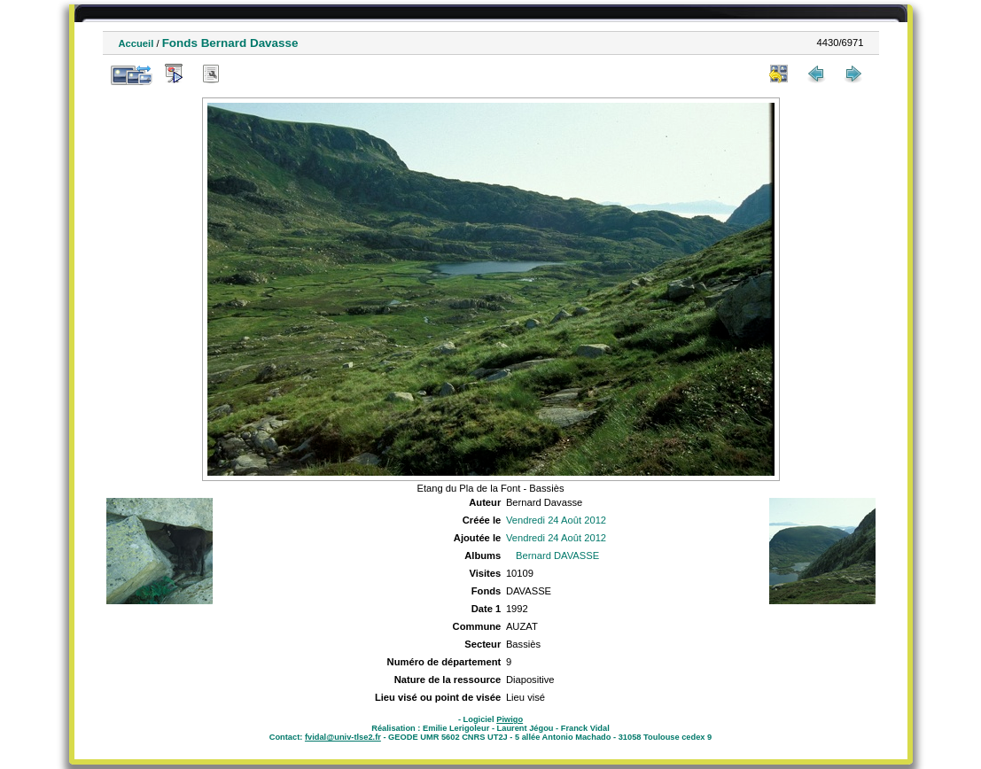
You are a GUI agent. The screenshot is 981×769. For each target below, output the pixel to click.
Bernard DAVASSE (557, 555)
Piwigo (509, 719)
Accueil (136, 43)
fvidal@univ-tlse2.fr (343, 737)
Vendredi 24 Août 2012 (556, 520)
